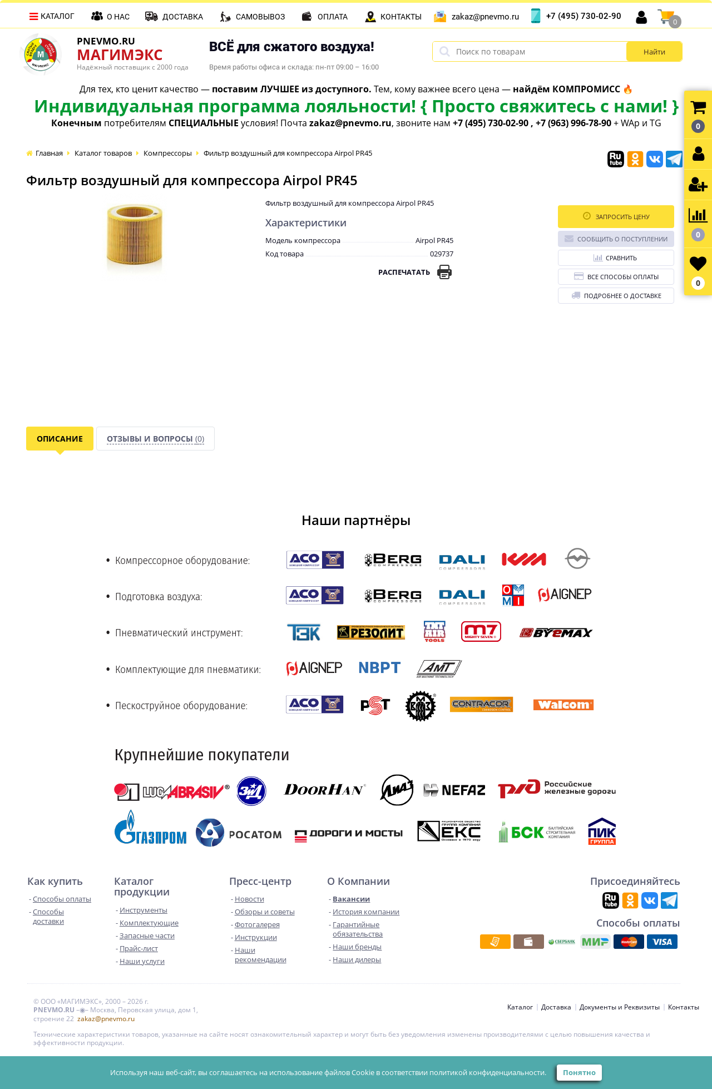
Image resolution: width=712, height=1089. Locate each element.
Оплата (333, 16)
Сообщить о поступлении (616, 238)
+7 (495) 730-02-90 (583, 16)
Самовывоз (260, 16)
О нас (118, 16)
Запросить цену (616, 216)
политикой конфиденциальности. (487, 1072)
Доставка (182, 16)
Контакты (401, 16)
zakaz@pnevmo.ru (485, 17)
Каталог (58, 16)
